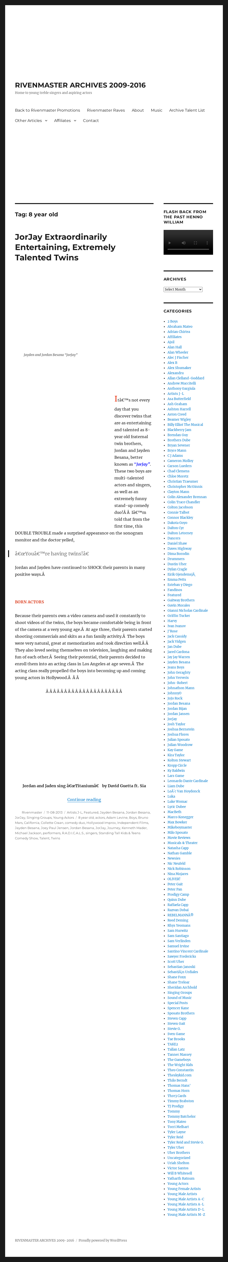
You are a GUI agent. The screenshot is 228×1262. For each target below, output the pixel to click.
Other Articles (28, 120)
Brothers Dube (179, 440)
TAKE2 (173, 1044)
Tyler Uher (176, 1147)
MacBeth (174, 812)
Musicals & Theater (183, 843)
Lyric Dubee (177, 807)
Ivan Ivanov (177, 626)
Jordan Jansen (179, 714)
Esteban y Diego (180, 585)
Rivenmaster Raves (106, 110)
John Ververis (178, 678)
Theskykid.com (180, 1075)
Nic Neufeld (176, 863)
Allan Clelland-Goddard (186, 378)
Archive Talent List (187, 110)
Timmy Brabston (181, 1101)
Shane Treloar (179, 982)
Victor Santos (178, 1168)
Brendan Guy (178, 435)
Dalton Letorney (180, 533)
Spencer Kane (178, 1008)
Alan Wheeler (178, 352)
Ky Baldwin (176, 771)
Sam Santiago (178, 936)
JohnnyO (174, 693)
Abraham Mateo (180, 327)
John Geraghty (179, 672)
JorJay (20, 817)
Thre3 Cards (177, 1096)
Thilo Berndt (177, 1080)
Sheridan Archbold (182, 987)
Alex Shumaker (179, 368)
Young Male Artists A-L (186, 1204)
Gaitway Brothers (181, 600)
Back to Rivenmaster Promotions (47, 110)
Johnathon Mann (181, 688)
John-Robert (178, 683)
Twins (55, 838)
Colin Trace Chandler (184, 502)
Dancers (174, 538)
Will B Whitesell (180, 1173)
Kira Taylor (176, 755)
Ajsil (171, 342)
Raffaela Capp (178, 905)
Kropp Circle (177, 765)
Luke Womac (178, 802)
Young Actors (63, 817)
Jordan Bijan (177, 709)
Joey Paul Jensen (55, 828)
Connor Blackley (180, 518)
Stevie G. (174, 1029)
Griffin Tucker (179, 616)
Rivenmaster (32, 812)
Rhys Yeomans (179, 925)
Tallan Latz (176, 1049)
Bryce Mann (177, 450)
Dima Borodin (178, 554)
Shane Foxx (177, 977)
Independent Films (132, 823)
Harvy (172, 621)
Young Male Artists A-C (186, 1199)
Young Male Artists (182, 1194)
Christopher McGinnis (185, 487)
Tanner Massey (180, 1055)
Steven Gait (176, 1024)
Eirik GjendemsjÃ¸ (182, 574)
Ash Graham (177, 404)
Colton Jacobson (180, 507)
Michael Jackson (28, 833)
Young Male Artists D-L (186, 1209)
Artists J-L (74, 812)
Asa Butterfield (179, 399)
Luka (171, 796)
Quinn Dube (177, 900)
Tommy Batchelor (182, 1116)
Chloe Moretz (178, 476)
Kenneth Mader (134, 828)
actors (100, 817)
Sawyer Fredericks (182, 956)
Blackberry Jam (179, 430)
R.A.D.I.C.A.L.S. (73, 833)
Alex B (172, 363)
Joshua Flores (178, 734)
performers (51, 833)
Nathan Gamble (180, 853)
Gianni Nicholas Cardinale (188, 611)
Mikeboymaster (180, 827)
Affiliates (62, 120)
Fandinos (175, 590)
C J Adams (175, 456)
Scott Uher (176, 962)
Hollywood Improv (101, 823)
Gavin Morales (179, 605)
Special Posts (178, 1003)
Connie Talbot (178, 512)
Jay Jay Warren (179, 657)
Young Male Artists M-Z (186, 1215)
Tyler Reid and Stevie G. (186, 1142)
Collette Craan (52, 823)
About (138, 110)
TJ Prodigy (176, 1106)
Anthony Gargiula (181, 388)
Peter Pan (175, 889)
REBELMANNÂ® (181, 915)
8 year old (86, 817)
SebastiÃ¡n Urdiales (183, 972)
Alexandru (176, 373)
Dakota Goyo (177, 523)
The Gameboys (179, 1060)
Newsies (174, 858)
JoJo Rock (175, 698)
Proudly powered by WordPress (103, 1240)
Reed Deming (178, 920)
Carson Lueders (180, 466)
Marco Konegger (180, 817)
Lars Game (176, 776)
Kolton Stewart (179, 760)
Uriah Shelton (178, 1163)
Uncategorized (179, 1158)
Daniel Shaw (177, 543)
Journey (113, 828)
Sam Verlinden (179, 941)
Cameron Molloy (180, 461)
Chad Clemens (179, 471)
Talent (44, 838)
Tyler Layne (177, 1132)
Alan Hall (175, 347)
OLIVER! (174, 879)
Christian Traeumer (183, 481)
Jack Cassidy (177, 636)
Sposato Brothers (181, 1013)
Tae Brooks (176, 1039)
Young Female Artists (184, 1189)
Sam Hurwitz (178, 931)
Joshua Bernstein (181, 729)
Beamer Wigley (179, 419)
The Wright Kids (180, 1065)
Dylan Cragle (177, 569)
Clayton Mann (178, 492)
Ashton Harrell (179, 409)
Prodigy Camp (178, 894)
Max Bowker (177, 822)
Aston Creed (177, 414)
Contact (91, 120)
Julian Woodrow (180, 745)
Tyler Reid (175, 1137)
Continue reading (84, 799)
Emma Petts (177, 580)
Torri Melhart (178, 1127)
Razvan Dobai (178, 910)
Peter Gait (175, 884)
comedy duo (75, 823)
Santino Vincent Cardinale (188, 951)
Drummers (176, 559)
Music (156, 110)
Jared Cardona (178, 652)
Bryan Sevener (179, 445)
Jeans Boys (176, 667)
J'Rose (173, 631)
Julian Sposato (179, 740)
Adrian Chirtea (179, 332)
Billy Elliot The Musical (185, 425)
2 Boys (173, 321)
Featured (91, 812)
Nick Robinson (179, 869)
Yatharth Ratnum (181, 1178)
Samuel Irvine (178, 946)
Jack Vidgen (177, 641)
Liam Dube (176, 786)
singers (91, 833)
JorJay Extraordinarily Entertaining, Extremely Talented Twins (65, 247)
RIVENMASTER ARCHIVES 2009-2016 (80, 85)
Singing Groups (39, 817)
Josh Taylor (176, 724)
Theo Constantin (181, 1070)
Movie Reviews (179, 838)
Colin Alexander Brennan (187, 497)
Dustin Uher (177, 564)
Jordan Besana (138, 812)
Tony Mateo (177, 1122)
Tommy (174, 1111)
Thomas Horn (179, 1091)
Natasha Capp (178, 848)
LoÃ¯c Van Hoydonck (184, 791)
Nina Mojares (178, 874)
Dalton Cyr (176, 528)
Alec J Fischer (178, 358)
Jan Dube (174, 647)
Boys (133, 817)
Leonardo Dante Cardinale (188, 781)
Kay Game (175, 750)
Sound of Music (180, 998)
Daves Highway (180, 549)
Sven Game (176, 1034)
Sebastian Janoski (181, 967)
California (31, 823)
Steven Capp (177, 1018)
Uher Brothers (179, 1153)
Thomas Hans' (179, 1086)
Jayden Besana (112, 812)
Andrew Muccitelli (182, 383)
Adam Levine (117, 817)
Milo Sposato (178, 833)
